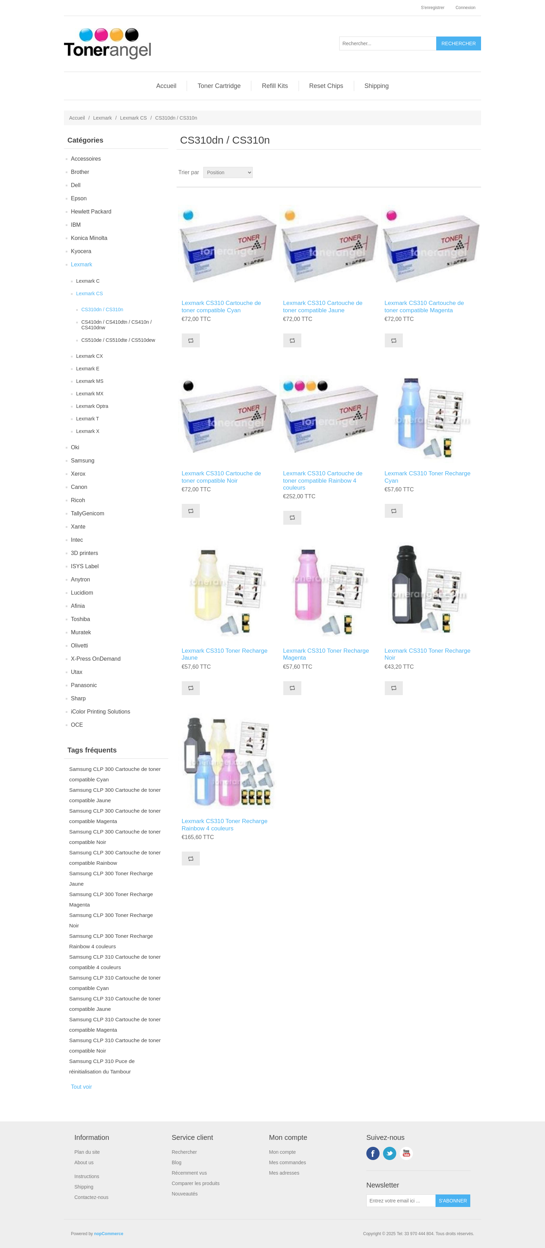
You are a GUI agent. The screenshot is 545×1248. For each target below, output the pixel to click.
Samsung (83, 461)
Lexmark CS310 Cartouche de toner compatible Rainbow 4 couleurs (323, 480)
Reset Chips (326, 85)
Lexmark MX (90, 393)
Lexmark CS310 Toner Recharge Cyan (427, 477)
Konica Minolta (89, 238)
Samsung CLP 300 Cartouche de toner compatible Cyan (115, 774)
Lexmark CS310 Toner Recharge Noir (427, 654)
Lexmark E (87, 368)
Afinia (78, 606)
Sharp (78, 698)
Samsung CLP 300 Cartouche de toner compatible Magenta (115, 816)
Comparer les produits (196, 1183)
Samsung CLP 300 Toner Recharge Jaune (111, 878)
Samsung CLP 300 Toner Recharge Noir (111, 920)
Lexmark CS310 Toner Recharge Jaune (224, 654)
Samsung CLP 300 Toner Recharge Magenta (111, 899)
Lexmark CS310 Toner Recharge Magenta (326, 654)
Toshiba (80, 619)
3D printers (84, 553)
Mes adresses (284, 1173)
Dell (76, 185)
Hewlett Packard (91, 212)
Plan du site (87, 1152)
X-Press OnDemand (96, 659)
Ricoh (78, 500)
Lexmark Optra (92, 406)
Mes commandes (287, 1162)
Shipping (377, 85)
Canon (79, 487)
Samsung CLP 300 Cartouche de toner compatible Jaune (115, 795)
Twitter (389, 1153)
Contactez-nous (91, 1197)
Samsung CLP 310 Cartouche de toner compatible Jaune (115, 1004)
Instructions (86, 1176)
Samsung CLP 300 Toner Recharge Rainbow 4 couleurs (111, 941)
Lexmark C (88, 281)
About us (83, 1162)
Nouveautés (185, 1194)
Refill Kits (275, 85)
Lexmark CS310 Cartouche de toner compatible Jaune (323, 306)
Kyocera (81, 251)
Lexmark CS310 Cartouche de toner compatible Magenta (424, 306)
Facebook (373, 1153)
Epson (79, 198)
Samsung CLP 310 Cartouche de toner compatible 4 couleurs (115, 962)
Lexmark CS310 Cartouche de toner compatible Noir (221, 477)
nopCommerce (108, 1233)
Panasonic (84, 685)
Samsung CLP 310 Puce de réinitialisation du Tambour (102, 1066)
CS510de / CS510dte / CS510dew (118, 340)
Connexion (465, 7)
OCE (77, 725)
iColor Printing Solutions (100, 712)
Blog (176, 1162)
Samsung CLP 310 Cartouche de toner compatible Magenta (115, 1024)
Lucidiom (82, 593)
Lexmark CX (89, 356)
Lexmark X (87, 431)
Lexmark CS (133, 118)
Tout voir (81, 1087)
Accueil (166, 85)
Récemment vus (189, 1173)
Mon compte (282, 1152)
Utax (76, 672)
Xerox (78, 474)
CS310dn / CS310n (102, 309)
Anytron (80, 579)
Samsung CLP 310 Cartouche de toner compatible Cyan (115, 983)
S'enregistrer (433, 7)
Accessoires (86, 159)
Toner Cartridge (219, 85)
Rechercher (184, 1152)
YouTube (406, 1153)
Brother (80, 172)
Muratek (81, 632)
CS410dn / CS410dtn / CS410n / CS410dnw (116, 324)
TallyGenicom (87, 513)
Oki (75, 447)
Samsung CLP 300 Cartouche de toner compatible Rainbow (115, 858)
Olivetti (79, 646)
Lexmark (102, 118)
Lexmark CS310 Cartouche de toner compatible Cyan (221, 306)
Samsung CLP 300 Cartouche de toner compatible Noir (115, 837)
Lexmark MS (90, 381)
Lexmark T (87, 418)
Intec (77, 540)
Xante (78, 527)
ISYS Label (85, 566)
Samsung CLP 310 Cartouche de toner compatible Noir (115, 1045)
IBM (76, 225)
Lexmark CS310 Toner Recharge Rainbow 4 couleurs (224, 824)
